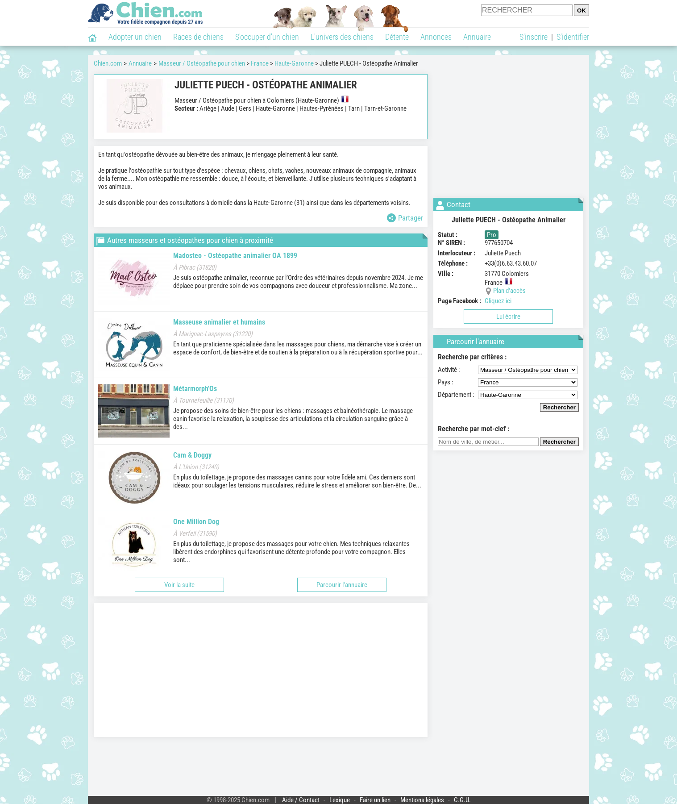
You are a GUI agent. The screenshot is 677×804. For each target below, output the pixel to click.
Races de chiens (198, 37)
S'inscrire (533, 37)
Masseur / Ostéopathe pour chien (201, 63)
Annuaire (477, 37)
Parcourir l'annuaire (341, 585)
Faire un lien (375, 800)
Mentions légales (422, 800)
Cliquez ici (498, 301)
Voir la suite (179, 585)
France (260, 63)
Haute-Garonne (294, 63)
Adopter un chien (135, 37)
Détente (397, 37)
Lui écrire (508, 316)
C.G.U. (462, 800)
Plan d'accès (509, 291)
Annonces (436, 37)
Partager (405, 217)
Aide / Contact (301, 800)
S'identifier (573, 37)
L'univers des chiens (342, 37)
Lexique (339, 800)
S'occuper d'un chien (267, 37)
